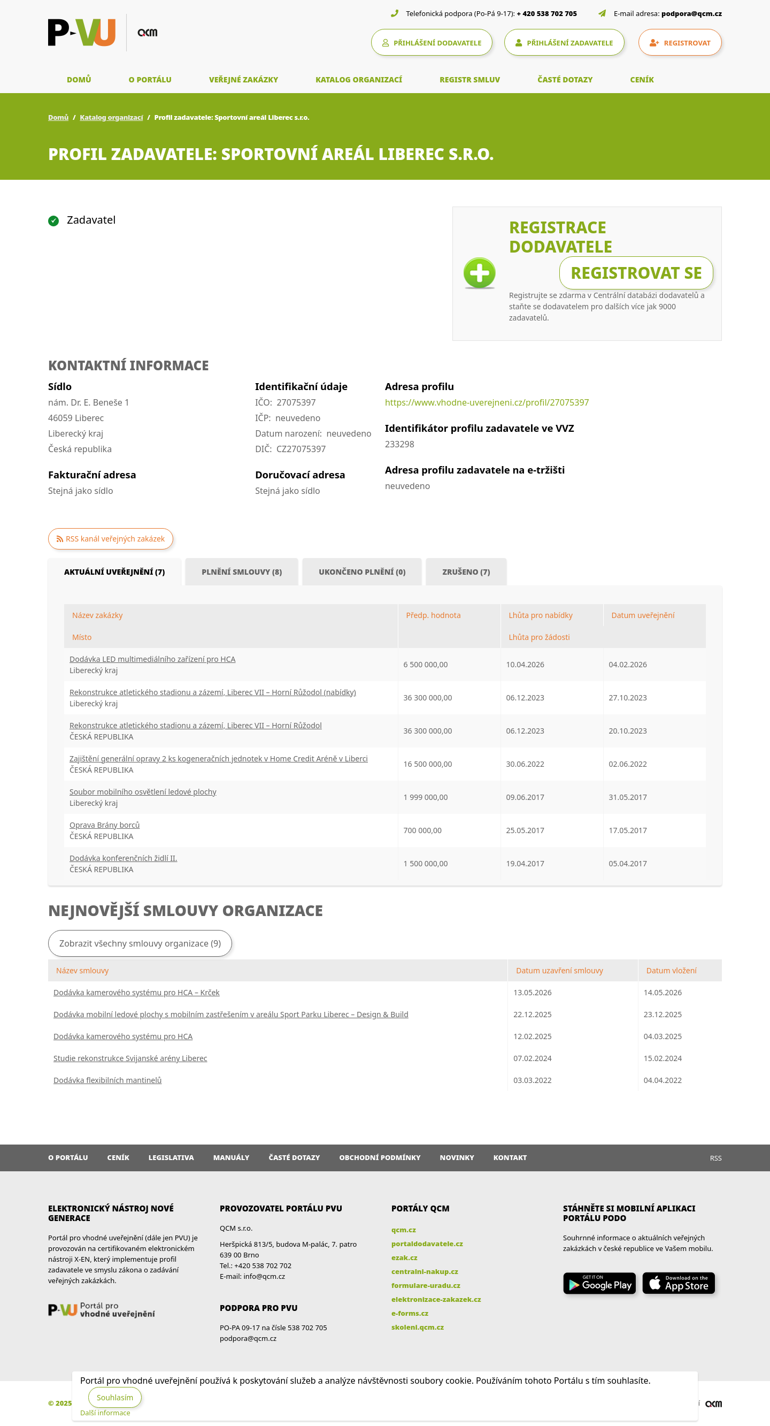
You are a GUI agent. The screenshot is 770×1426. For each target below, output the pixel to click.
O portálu (68, 1157)
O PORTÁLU (150, 79)
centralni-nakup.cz (424, 1271)
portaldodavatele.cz (427, 1243)
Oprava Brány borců (105, 825)
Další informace (105, 1412)
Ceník (118, 1157)
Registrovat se (636, 273)
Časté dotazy (294, 1157)
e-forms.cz (409, 1313)
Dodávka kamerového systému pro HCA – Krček (136, 992)
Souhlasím (115, 1397)
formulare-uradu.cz (425, 1285)
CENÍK (642, 79)
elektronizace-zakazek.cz (436, 1299)
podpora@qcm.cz (691, 13)
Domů (58, 117)
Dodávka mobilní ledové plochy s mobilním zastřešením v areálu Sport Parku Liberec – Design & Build (231, 1014)
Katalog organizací (111, 117)
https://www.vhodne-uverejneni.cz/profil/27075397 (487, 402)
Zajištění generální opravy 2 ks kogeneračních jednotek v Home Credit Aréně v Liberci (219, 758)
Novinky (457, 1157)
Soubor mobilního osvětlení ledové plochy (143, 792)
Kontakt (510, 1157)
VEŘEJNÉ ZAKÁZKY (243, 79)
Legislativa (171, 1157)
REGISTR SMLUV (470, 79)
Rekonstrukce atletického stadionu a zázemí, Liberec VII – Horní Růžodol (196, 725)
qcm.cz (403, 1229)
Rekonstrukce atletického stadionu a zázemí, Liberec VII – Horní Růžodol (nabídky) (213, 692)
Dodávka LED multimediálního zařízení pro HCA (153, 659)
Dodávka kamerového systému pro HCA (122, 1036)
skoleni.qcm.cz (417, 1327)
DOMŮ (79, 79)
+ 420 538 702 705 (547, 13)
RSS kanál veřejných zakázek (115, 538)
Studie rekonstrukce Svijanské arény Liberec (130, 1058)
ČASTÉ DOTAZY (564, 79)
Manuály (231, 1157)
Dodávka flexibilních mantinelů (107, 1080)
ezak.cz (404, 1257)
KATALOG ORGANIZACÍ (358, 79)
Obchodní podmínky (379, 1157)
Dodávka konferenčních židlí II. (124, 858)
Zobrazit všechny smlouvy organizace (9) (140, 943)
